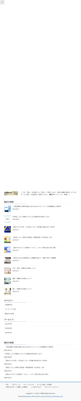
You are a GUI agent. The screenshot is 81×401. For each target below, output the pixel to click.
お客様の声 (8, 305)
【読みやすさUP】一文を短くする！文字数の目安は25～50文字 (34, 227)
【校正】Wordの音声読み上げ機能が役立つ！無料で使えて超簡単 (34, 258)
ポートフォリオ (29, 384)
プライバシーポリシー (51, 387)
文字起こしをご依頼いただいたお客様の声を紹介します (31, 217)
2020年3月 (8, 333)
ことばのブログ (36, 387)
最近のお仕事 (9, 314)
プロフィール (16, 384)
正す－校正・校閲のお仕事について (24, 268)
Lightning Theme (40, 396)
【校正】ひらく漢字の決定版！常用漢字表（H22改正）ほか (32, 237)
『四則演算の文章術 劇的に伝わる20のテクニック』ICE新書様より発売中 (37, 206)
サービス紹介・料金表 (44, 384)
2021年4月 (8, 324)
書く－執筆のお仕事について (22, 289)
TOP (7, 384)
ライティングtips (10, 309)
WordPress (28, 396)
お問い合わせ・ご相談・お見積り (17, 387)
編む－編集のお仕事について (22, 278)
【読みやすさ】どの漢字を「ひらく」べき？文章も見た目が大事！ (35, 248)
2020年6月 (8, 328)
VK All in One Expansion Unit (54, 396)
